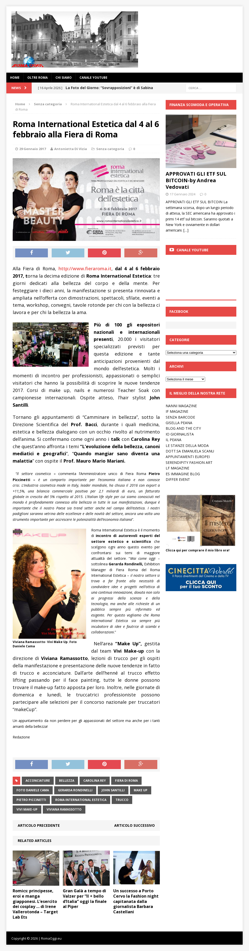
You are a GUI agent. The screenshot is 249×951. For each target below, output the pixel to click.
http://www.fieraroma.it (85, 268)
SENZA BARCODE (180, 417)
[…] (185, 230)
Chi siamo (63, 77)
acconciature (38, 780)
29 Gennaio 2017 (32, 149)
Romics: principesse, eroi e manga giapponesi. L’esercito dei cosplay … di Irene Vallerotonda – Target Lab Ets (35, 904)
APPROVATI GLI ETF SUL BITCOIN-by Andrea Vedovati (196, 180)
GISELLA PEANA (179, 422)
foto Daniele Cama (32, 790)
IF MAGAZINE (177, 411)
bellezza (66, 780)
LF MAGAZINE (177, 468)
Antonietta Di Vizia (70, 149)
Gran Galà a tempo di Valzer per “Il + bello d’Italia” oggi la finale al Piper (85, 898)
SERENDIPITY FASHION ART (189, 462)
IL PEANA (173, 439)
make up (140, 790)
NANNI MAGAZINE (181, 405)
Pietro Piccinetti (31, 800)
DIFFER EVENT (178, 479)
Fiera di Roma (126, 780)
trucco (122, 800)
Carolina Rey (94, 780)
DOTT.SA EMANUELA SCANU (190, 451)
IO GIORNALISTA (180, 434)
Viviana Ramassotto (64, 809)
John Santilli (113, 790)
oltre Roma (37, 77)
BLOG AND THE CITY (183, 428)
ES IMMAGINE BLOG (183, 473)
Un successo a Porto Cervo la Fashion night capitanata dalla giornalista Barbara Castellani (136, 901)
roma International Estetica (80, 800)
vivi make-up (26, 809)
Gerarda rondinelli (75, 790)
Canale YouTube (93, 77)
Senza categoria (110, 149)
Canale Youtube (192, 249)
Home (15, 77)
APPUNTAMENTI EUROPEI (188, 456)
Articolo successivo (134, 825)
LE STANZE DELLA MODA (187, 445)
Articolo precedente (39, 825)
